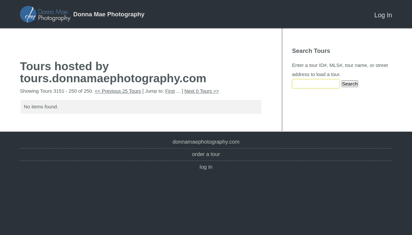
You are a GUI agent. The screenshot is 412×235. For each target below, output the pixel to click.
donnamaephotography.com (206, 142)
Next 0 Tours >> (201, 91)
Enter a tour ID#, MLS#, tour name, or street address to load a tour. (340, 69)
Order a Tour (206, 154)
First (170, 91)
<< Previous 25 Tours (118, 91)
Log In (383, 15)
